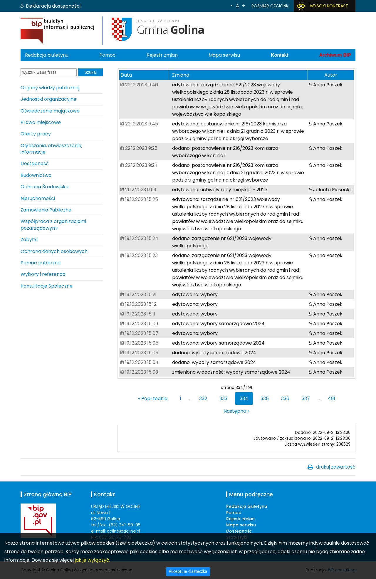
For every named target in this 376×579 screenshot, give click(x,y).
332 (203, 398)
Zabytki (29, 239)
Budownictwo (36, 175)
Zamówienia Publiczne (46, 210)
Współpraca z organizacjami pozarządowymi (53, 224)
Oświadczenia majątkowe (50, 111)
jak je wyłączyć (92, 560)
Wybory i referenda (43, 274)
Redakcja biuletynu (46, 55)
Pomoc (107, 55)
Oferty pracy (36, 133)
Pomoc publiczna (41, 262)
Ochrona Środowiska (44, 186)
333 (223, 398)
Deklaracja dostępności (53, 6)
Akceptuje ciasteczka (188, 571)
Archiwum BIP (335, 55)
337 (306, 398)
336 (285, 398)
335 (265, 398)
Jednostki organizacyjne (48, 99)
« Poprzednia (152, 398)
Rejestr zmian (162, 55)
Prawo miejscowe (41, 122)
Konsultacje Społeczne (47, 286)
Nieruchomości (38, 198)
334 (244, 398)
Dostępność (35, 163)
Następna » (236, 411)
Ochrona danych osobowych (54, 251)
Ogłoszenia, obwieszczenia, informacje (51, 148)
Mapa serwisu (224, 55)
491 (331, 398)
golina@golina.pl (123, 531)
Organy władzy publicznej (50, 87)
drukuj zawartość (335, 467)
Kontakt (279, 55)
